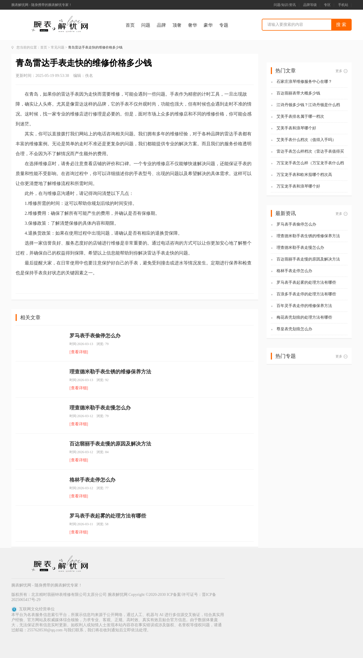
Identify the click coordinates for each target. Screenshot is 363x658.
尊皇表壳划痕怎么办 (294, 329)
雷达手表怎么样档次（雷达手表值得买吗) (310, 151)
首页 (130, 25)
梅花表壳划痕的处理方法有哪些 (304, 317)
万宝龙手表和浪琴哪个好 (298, 186)
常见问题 (57, 47)
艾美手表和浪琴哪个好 (296, 128)
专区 (327, 5)
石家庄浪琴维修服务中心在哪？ (304, 81)
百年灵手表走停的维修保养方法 (304, 306)
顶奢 (177, 25)
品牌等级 (310, 5)
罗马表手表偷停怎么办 (95, 336)
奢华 (192, 25)
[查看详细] (78, 352)
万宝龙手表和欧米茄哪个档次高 (304, 175)
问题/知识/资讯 (285, 5)
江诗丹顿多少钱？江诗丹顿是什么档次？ (308, 105)
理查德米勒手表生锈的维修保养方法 (110, 372)
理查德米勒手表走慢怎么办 (100, 408)
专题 (223, 25)
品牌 (161, 25)
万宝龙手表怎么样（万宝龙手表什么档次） (310, 163)
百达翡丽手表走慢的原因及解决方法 (110, 444)
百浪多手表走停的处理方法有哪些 (306, 294)
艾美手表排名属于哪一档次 (300, 116)
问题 (145, 25)
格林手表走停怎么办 (92, 480)
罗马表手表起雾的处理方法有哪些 (107, 516)
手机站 (343, 5)
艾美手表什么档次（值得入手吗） (306, 140)
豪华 (208, 25)
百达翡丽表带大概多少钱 (298, 93)
